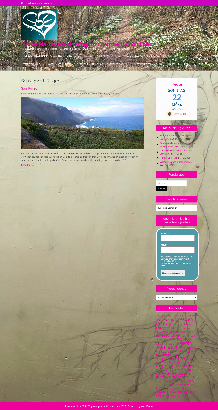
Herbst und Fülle (168, 157)
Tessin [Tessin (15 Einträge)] (189, 384)
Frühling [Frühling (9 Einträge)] (160, 332)
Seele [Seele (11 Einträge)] (160, 381)
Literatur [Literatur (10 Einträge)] (161, 344)
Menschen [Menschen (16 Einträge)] (168, 362)
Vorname (165, 234)
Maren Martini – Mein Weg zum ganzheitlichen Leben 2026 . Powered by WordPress (109, 406)
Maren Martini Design (60, 64)
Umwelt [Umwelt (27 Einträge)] (165, 388)
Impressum (174, 64)
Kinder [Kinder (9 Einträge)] (192, 336)
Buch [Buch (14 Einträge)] (185, 315)
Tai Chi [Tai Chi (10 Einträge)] (170, 381)
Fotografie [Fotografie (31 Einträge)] (167, 327)
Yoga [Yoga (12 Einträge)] (179, 388)
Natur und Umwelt (89, 93)
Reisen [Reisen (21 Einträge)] (185, 373)
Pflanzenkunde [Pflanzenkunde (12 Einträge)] (165, 370)
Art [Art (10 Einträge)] (176, 316)
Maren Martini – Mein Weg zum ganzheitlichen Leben (88, 44)
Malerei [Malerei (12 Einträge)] (173, 343)
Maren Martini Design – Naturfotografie (103, 64)
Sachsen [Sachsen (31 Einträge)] (186, 377)
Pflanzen (104, 93)
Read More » (28, 164)
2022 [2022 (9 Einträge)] (170, 316)
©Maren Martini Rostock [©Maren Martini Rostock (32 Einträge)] (175, 393)
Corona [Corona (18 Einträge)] (167, 320)
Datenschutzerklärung (147, 64)
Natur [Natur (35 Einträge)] (164, 366)
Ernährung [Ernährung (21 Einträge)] (175, 324)
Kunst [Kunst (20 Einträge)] (175, 339)
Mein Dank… (106, 55)
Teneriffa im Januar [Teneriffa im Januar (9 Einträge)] (173, 385)
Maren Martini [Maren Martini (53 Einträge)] (174, 345)
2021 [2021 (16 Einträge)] (161, 315)
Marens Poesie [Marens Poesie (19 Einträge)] (181, 351)
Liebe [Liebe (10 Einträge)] (187, 340)
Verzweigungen (32, 64)
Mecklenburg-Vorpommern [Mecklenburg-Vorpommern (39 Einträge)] (171, 356)
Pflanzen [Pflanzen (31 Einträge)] (183, 366)
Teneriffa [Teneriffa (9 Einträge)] (180, 381)
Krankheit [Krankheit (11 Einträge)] (162, 339)
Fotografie (49, 93)
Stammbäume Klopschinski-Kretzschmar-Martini (147, 55)
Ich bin (89, 55)
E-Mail (164, 245)
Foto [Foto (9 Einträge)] (188, 324)
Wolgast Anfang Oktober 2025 (176, 161)
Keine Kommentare (31, 93)
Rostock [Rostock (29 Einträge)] (165, 377)
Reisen (114, 93)
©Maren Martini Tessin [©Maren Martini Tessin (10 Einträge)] (174, 396)
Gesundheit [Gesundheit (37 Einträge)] (174, 335)
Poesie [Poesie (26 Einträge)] (169, 373)
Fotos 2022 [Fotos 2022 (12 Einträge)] (187, 328)
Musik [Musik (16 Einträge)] (183, 362)
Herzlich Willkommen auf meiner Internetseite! (51, 55)
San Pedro (29, 88)
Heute (177, 84)
